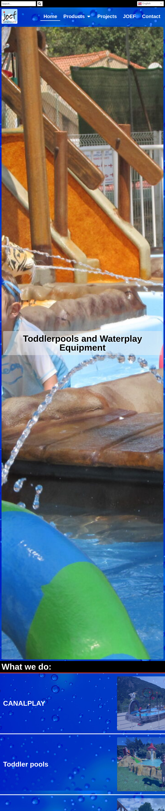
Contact (151, 16)
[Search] (40, 3)
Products (77, 16)
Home (50, 16)
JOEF (129, 16)
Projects (107, 16)
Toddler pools (25, 764)
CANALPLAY (24, 703)
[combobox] (18, 3)
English (144, 4)
